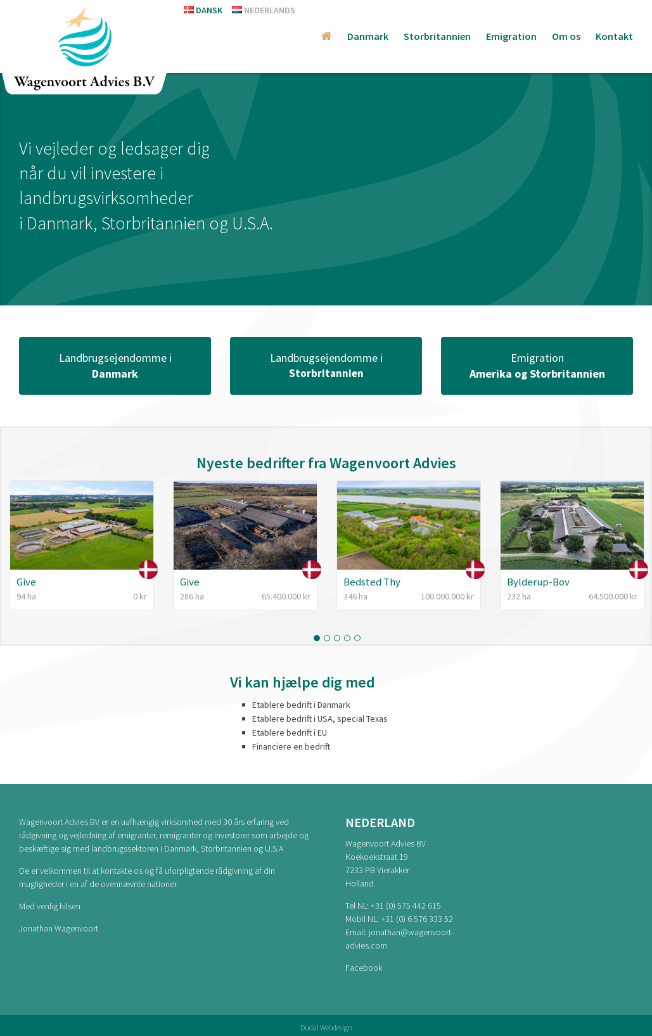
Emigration (511, 36)
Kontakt (614, 36)
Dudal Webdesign (326, 1027)
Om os (566, 36)
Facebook (363, 967)
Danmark (367, 36)
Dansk (203, 10)
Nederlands (263, 10)
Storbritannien (437, 36)
